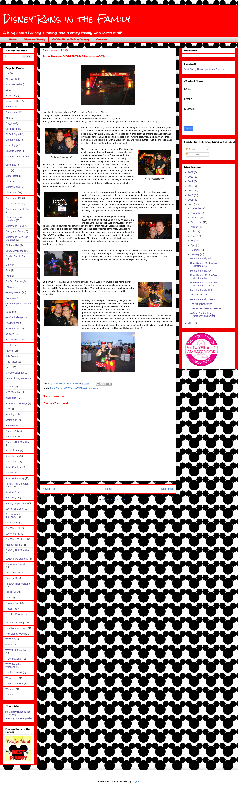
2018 (191, 186)
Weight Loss (11, 678)
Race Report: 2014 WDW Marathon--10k (203, 264)
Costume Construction (17, 156)
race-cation (11, 461)
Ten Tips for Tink (198, 294)
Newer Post (49, 488)
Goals (8, 312)
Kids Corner (11, 356)
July (193, 231)
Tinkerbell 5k (12, 578)
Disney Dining (12, 187)
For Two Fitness (13, 281)
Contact (101, 39)
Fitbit (7, 270)
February (196, 250)
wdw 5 (8, 644)
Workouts (10, 689)
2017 (191, 190)
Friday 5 (9, 287)
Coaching (10, 145)
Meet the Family (34, 39)
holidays (9, 334)
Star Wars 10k (12, 528)
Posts (190, 149)
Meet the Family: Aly (200, 270)
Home (13, 39)
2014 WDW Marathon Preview (206, 308)
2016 (191, 195)
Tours (8, 597)
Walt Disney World (15, 633)
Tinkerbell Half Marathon (18, 583)
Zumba (9, 694)
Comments (193, 154)
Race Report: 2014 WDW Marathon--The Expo (203, 284)
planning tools (12, 414)
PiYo (7, 409)
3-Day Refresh (13, 84)
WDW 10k (69, 388)
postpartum (11, 420)
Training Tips (12, 603)
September (197, 222)
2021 (191, 172)
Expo (8, 264)
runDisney (10, 497)
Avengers (10, 95)
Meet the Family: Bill (200, 258)
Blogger (135, 781)
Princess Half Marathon (17, 442)
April (193, 245)
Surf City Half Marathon (17, 550)
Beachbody (11, 112)
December (196, 208)
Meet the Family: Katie (202, 290)
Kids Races (11, 361)
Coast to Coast (13, 151)
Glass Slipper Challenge (18, 303)
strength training (13, 544)
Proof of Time (12, 450)
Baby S (9, 106)
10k (7, 73)
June (193, 236)
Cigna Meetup (12, 139)
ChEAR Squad (13, 134)
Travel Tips (11, 608)
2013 (191, 323)
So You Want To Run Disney (70, 39)
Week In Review (13, 672)
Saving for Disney (14, 508)
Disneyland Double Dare (18, 209)
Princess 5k (11, 436)
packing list (11, 397)
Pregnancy (11, 425)
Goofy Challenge (14, 317)
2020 (191, 176)
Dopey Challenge (14, 251)
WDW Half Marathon (16, 650)
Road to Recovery (14, 478)
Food (8, 276)
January (195, 254)
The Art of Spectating (201, 304)
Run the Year (12, 492)
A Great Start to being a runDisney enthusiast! (203, 314)
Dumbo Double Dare (16, 256)
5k (6, 90)
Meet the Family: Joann (202, 299)
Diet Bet (9, 181)
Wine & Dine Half (14, 683)
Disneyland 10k (13, 198)
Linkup (8, 367)
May (193, 240)
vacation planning (14, 622)
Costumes (10, 164)
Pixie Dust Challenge (16, 403)
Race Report (56, 388)
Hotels (8, 345)
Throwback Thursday (16, 564)
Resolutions (11, 472)
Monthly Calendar (14, 372)
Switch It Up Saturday (16, 558)
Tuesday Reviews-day (17, 614)
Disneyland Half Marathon (13, 219)
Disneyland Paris (14, 231)
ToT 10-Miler (12, 592)
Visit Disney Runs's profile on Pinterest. (205, 69)
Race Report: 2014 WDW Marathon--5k (203, 276)
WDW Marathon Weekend (87, 388)
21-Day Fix (11, 78)
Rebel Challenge (14, 467)
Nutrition (9, 386)
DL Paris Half (12, 245)
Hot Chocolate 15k (15, 339)
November (196, 213)
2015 (191, 199)
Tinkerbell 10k (12, 572)
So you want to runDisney (13, 516)
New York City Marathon (18, 378)
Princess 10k (12, 431)
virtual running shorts (16, 628)
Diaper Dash (12, 176)
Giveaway (10, 298)
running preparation (15, 503)
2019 (191, 181)
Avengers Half (12, 101)
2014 (191, 204)
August (195, 227)
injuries (9, 350)
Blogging (10, 123)
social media (12, 522)
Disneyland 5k (12, 203)
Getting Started (13, 292)
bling (7, 117)
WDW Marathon (13, 658)
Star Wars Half (13, 533)
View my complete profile (18, 718)
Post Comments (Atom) (114, 499)
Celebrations (12, 128)
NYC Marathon (13, 392)
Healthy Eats (12, 323)
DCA (7, 170)
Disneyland (11, 192)
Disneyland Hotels (14, 226)
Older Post (167, 488)
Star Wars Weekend (16, 539)
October (195, 217)
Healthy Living (12, 328)
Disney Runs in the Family (66, 19)
